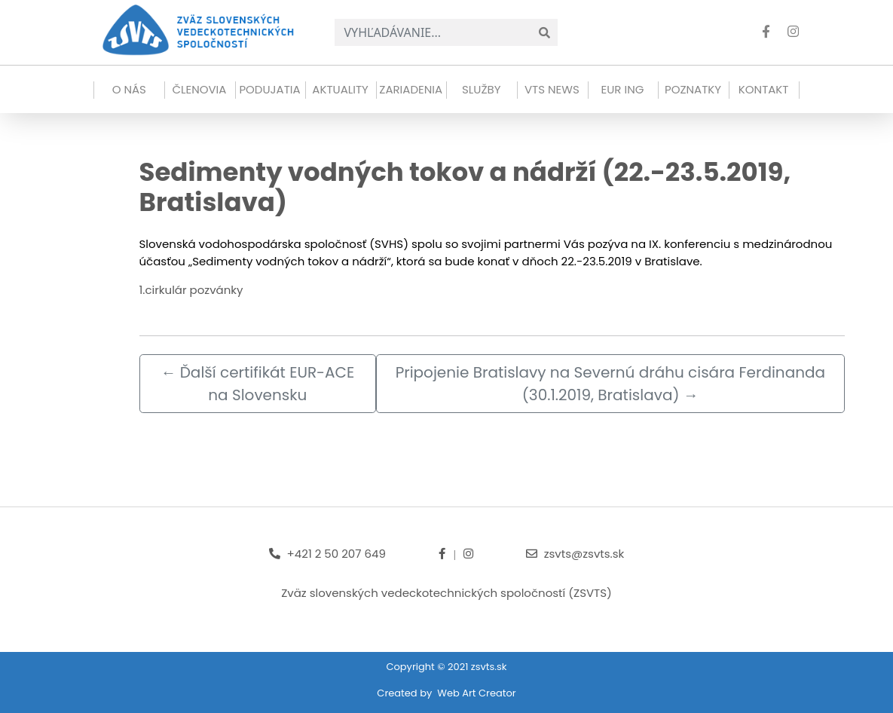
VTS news (552, 89)
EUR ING (622, 89)
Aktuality (340, 89)
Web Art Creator (476, 693)
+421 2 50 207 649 (336, 554)
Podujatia (269, 89)
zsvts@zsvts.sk (584, 554)
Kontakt (764, 89)
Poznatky (693, 89)
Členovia (199, 89)
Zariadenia (410, 89)
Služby (481, 89)
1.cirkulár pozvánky (191, 290)
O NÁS (129, 89)
